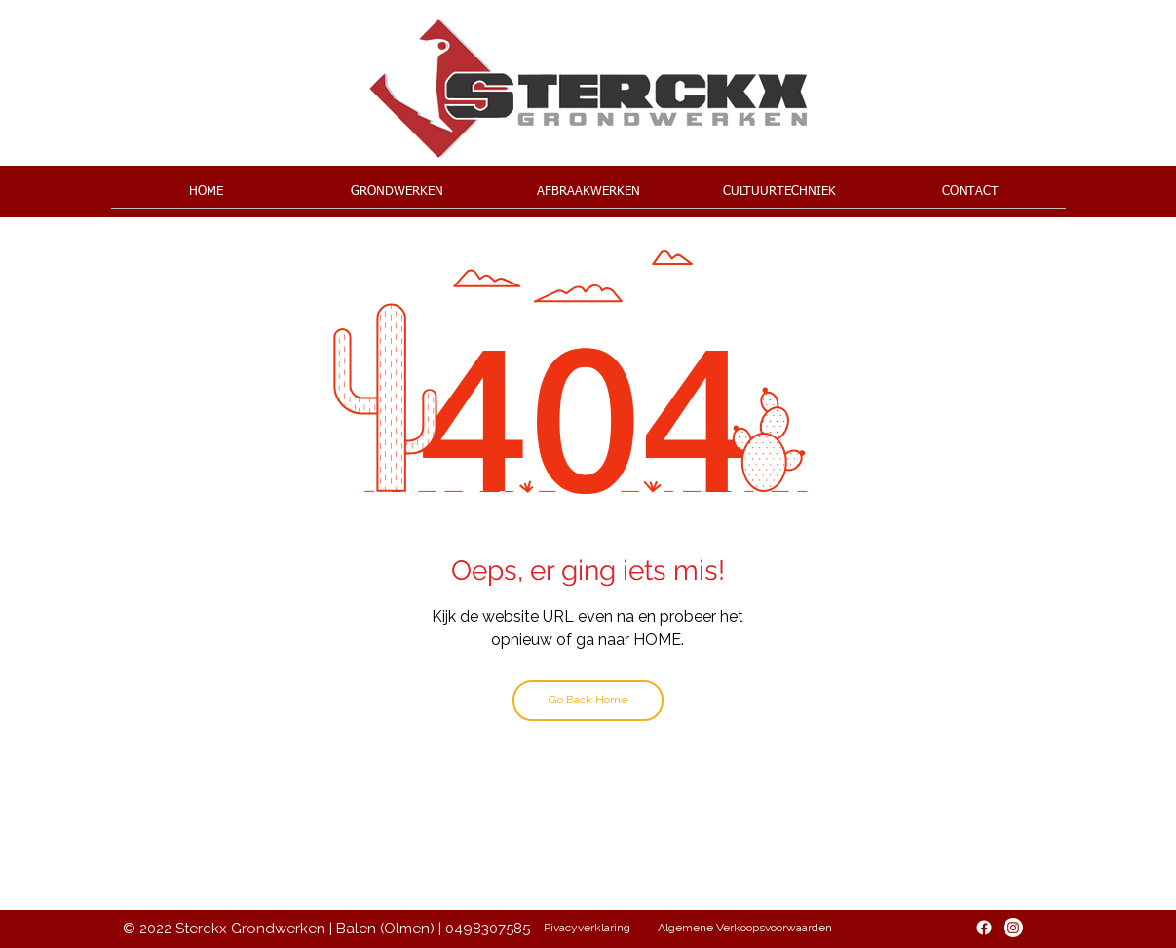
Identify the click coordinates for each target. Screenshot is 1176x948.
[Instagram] (1013, 927)
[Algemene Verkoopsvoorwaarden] (745, 928)
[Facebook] (984, 927)
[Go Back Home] (588, 700)
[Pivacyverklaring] (587, 928)
